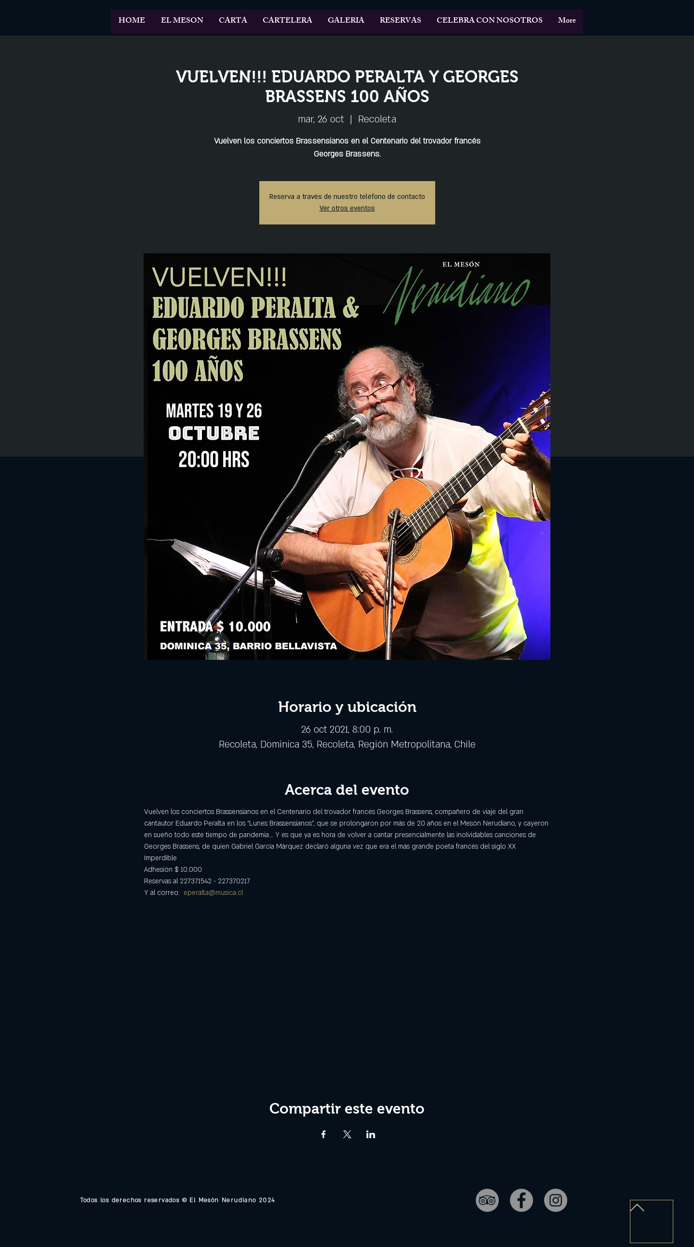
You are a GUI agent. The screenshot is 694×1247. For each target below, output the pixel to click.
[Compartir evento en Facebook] (323, 1134)
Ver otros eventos (347, 208)
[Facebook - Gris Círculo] (521, 1200)
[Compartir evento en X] (347, 1134)
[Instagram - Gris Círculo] (555, 1200)
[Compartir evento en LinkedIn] (370, 1134)
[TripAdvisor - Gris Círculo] (487, 1200)
